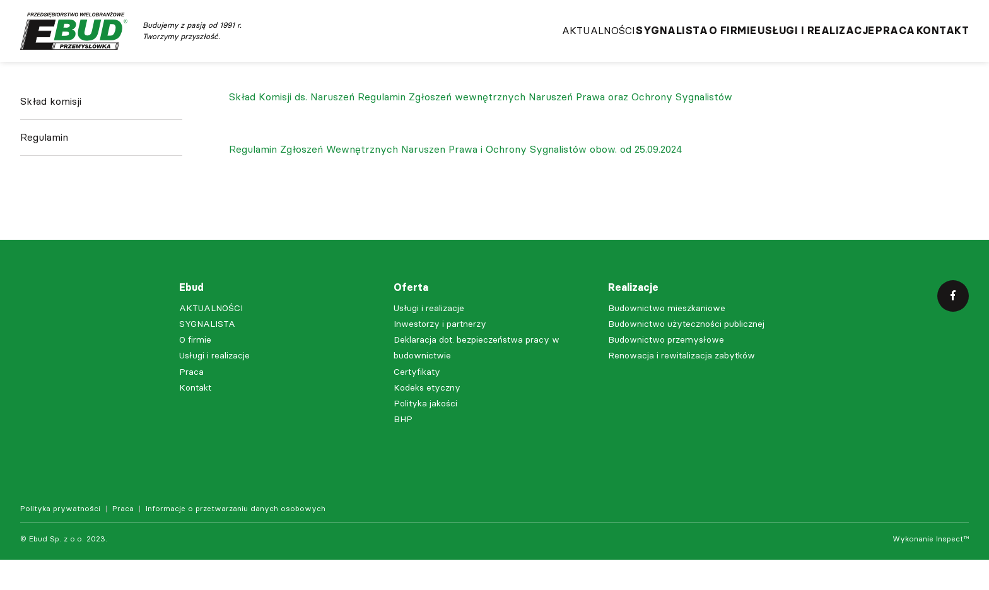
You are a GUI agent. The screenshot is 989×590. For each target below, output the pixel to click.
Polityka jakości (425, 433)
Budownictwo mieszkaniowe (666, 338)
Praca (876, 44)
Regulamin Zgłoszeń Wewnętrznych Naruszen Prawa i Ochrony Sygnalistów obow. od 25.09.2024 (455, 180)
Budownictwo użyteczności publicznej (686, 354)
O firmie (675, 44)
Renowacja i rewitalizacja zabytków (681, 386)
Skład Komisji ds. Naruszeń (291, 127)
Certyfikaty (417, 402)
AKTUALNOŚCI (502, 44)
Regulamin (44, 178)
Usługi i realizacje (778, 44)
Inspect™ (952, 569)
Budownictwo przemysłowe (666, 370)
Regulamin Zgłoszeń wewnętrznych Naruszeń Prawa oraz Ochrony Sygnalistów (545, 127)
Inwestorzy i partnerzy (440, 354)
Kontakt (942, 44)
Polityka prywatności (60, 538)
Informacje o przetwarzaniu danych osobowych (235, 538)
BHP (403, 449)
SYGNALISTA (595, 44)
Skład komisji (50, 142)
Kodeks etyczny (427, 418)
